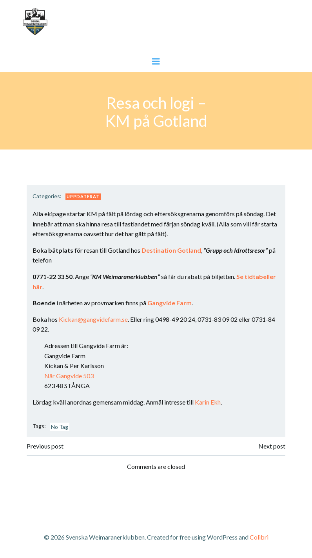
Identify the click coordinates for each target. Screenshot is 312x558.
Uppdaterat (83, 196)
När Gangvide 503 (69, 375)
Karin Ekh (208, 402)
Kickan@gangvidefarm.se (93, 319)
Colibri (259, 537)
